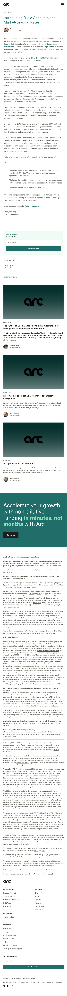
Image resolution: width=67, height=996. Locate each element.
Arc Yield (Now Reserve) (33, 58)
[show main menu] (62, 4)
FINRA (31, 594)
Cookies (59, 982)
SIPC (43, 850)
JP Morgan (17, 49)
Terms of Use (23, 982)
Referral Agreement (48, 982)
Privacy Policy (34, 982)
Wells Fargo (9, 47)
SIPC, (39, 594)
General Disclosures (10, 982)
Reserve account (32, 206)
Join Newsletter (33, 248)
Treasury (41, 99)
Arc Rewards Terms (40, 874)
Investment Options (22, 763)
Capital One (49, 47)
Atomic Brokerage (28, 600)
